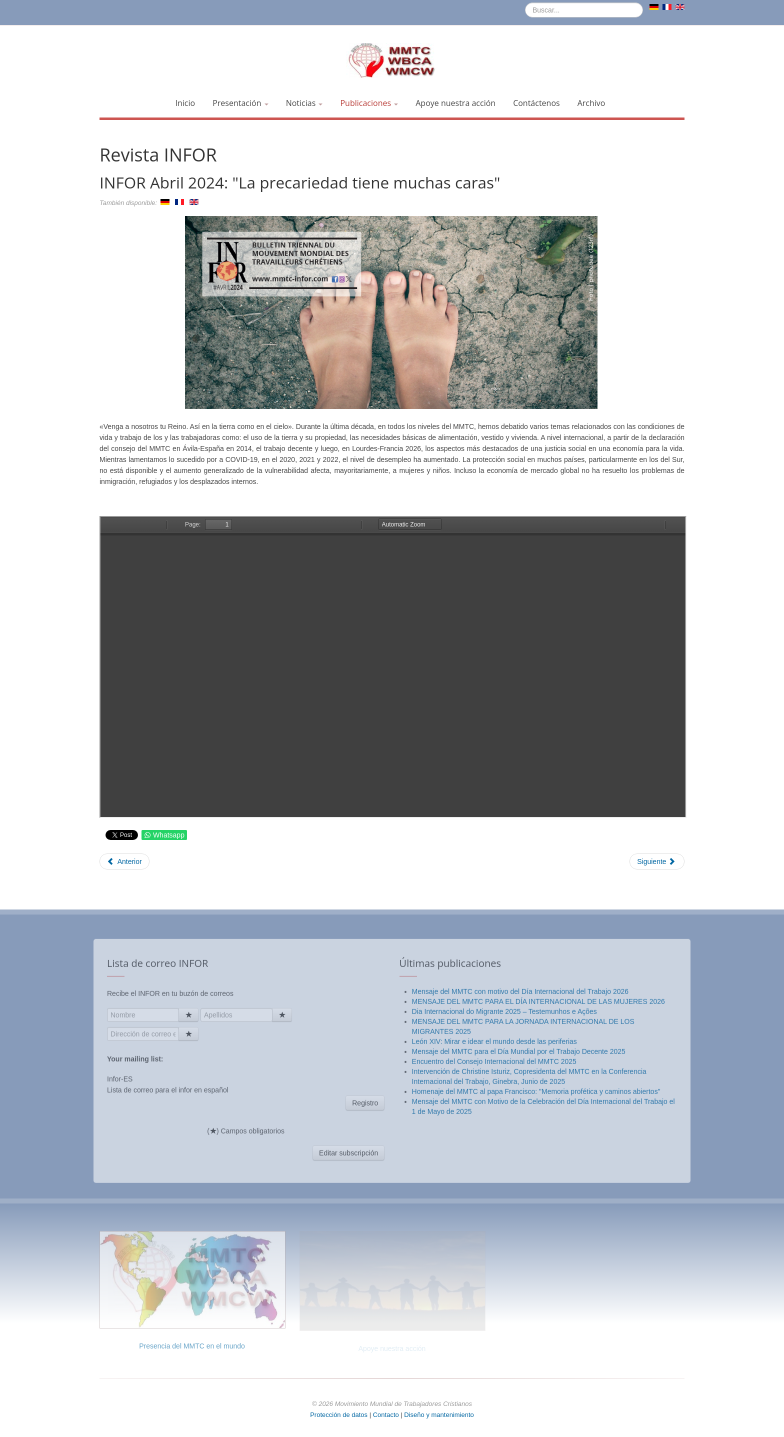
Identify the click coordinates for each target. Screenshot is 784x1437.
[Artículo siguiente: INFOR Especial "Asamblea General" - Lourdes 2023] (657, 862)
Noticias (304, 103)
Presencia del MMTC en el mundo (192, 1346)
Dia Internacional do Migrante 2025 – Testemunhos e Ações (504, 1172)
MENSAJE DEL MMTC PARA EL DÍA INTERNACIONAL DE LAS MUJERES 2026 (538, 1162)
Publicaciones (369, 103)
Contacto (387, 1414)
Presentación (240, 103)
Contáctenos (536, 103)
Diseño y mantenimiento (439, 1414)
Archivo (592, 103)
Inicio (186, 103)
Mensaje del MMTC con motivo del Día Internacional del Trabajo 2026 (520, 1152)
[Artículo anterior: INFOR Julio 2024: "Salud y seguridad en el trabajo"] (125, 862)
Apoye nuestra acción (456, 103)
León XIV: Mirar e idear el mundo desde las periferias (494, 1202)
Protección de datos (339, 1414)
